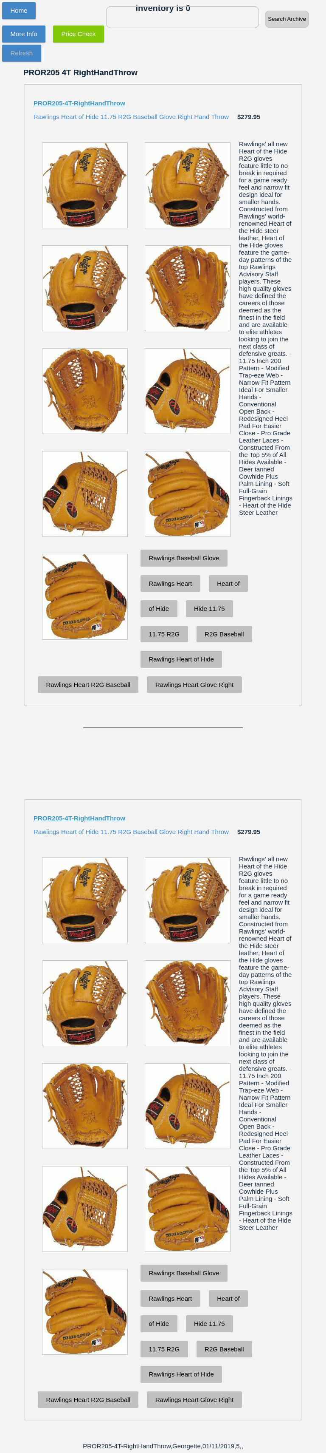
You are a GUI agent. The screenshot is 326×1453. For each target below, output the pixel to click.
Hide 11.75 (209, 608)
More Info (24, 33)
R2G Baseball (224, 634)
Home (19, 10)
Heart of (228, 583)
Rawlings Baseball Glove (184, 558)
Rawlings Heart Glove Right (194, 684)
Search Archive (287, 19)
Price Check (79, 33)
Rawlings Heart (170, 583)
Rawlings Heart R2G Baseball (88, 684)
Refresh (22, 53)
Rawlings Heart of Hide (181, 659)
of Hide (159, 608)
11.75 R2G (164, 634)
